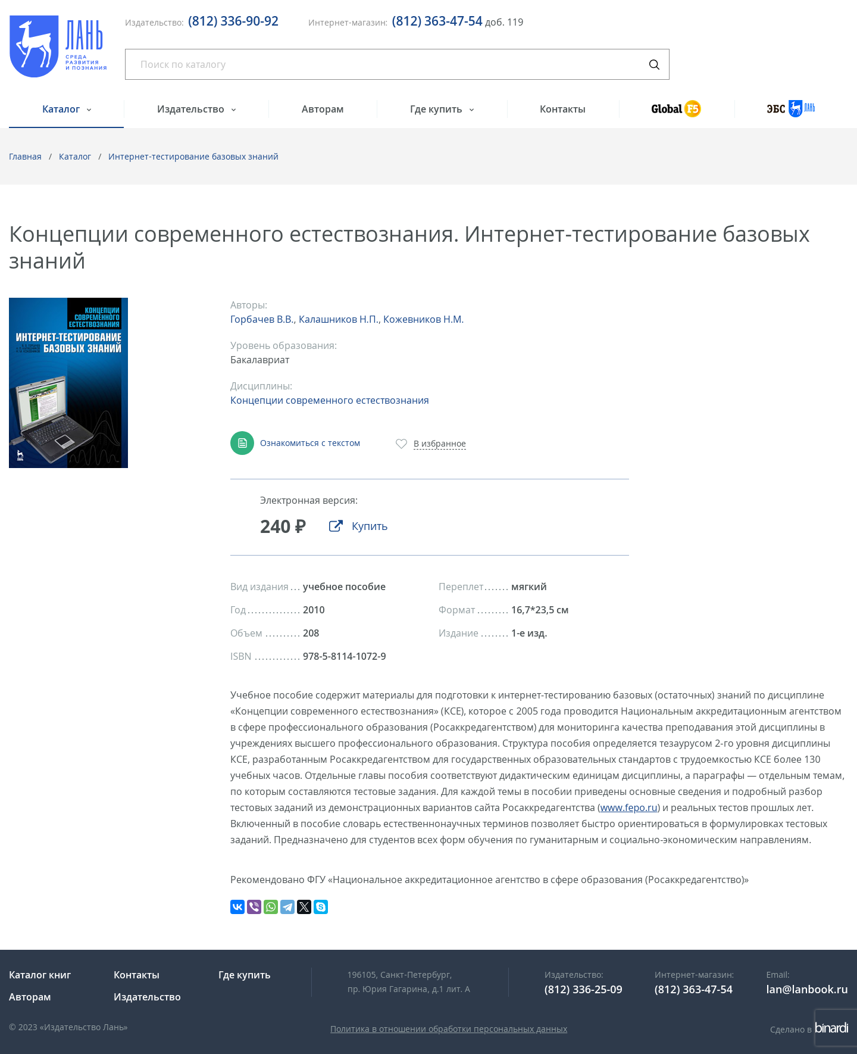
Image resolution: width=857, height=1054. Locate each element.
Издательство (192, 109)
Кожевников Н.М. (423, 319)
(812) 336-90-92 (233, 21)
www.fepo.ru (629, 807)
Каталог (62, 109)
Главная (25, 156)
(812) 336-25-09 (584, 989)
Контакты (563, 109)
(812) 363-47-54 (437, 21)
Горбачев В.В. (261, 319)
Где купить (437, 109)
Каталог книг (40, 974)
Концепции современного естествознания (329, 400)
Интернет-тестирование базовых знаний (193, 156)
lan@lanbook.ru (807, 989)
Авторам (323, 109)
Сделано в (809, 1029)
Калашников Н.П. (339, 319)
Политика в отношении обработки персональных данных (448, 1028)
